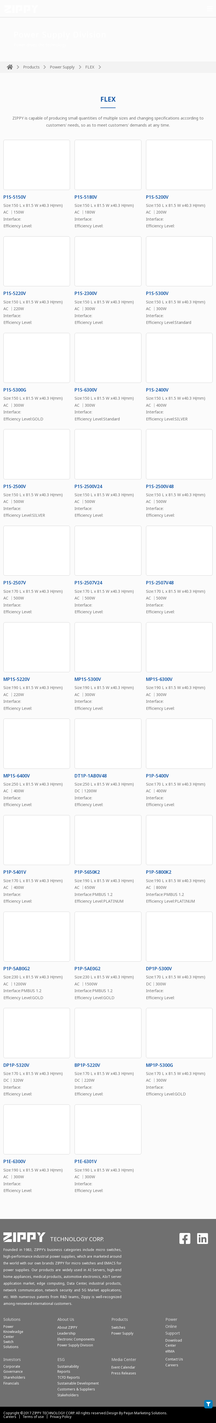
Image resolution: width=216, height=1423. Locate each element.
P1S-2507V (14, 583)
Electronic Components (76, 1339)
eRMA (170, 1351)
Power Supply (62, 67)
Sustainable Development (78, 1383)
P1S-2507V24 (88, 583)
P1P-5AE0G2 (87, 969)
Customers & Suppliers (76, 1389)
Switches (118, 1327)
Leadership (66, 1333)
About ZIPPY (67, 1327)
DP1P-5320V (16, 1065)
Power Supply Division (75, 1345)
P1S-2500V (14, 486)
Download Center (173, 1343)
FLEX (89, 67)
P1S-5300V (157, 293)
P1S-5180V (86, 197)
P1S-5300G (14, 390)
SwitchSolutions (11, 1344)
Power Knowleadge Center (13, 1331)
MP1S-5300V (88, 679)
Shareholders (14, 1377)
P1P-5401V (14, 872)
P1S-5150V (14, 197)
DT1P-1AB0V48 (91, 776)
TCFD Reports (68, 1377)
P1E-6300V (14, 1161)
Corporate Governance (13, 1369)
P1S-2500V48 (160, 486)
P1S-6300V (86, 390)
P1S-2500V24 (88, 486)
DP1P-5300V (159, 969)
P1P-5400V (157, 776)
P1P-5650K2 (87, 872)
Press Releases (123, 1373)
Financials (11, 1383)
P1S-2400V (157, 390)
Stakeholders (68, 1395)
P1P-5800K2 (158, 872)
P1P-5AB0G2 (16, 969)
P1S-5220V (14, 293)
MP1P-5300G (159, 1065)
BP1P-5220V (87, 1065)
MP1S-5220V (16, 679)
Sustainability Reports (68, 1369)
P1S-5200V (157, 197)
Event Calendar (123, 1367)
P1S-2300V (86, 293)
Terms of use (33, 1416)
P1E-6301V (86, 1161)
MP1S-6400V (16, 776)
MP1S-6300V (159, 679)
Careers (9, 1416)
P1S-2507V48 (160, 583)
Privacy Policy (60, 1416)
